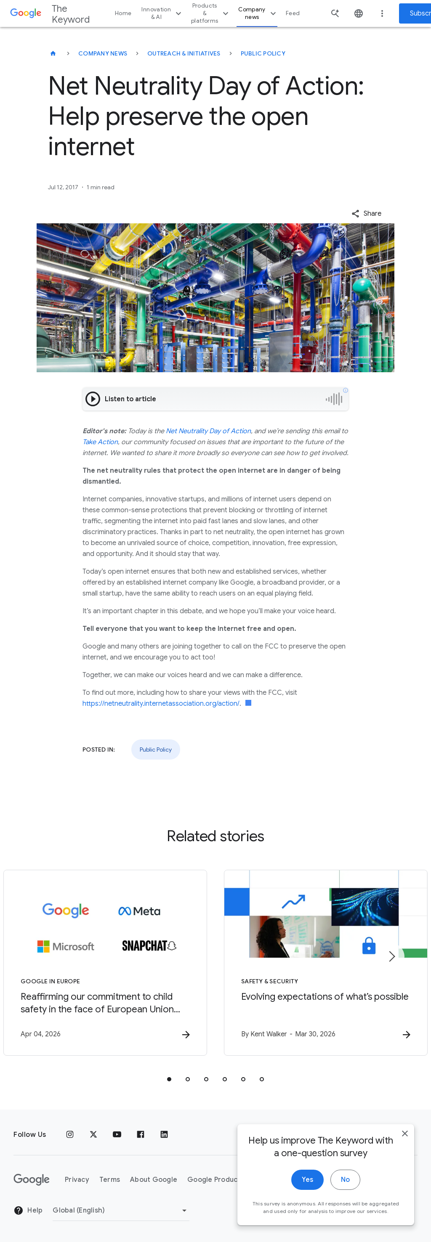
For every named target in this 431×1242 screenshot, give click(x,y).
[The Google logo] (31, 1180)
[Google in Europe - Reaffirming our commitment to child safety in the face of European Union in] (105, 962)
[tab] (169, 1079)
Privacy (77, 1180)
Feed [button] (293, 13)
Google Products (215, 1180)
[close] (405, 1134)
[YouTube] (117, 1135)
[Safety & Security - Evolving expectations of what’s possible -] (325, 962)
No (345, 1180)
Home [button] (123, 13)
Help (28, 1210)
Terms (109, 1180)
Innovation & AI (162, 13)
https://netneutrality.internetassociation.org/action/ (160, 703)
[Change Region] (121, 1210)
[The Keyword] (53, 53)
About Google (153, 1180)
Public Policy (263, 53)
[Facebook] (140, 1135)
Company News (102, 53)
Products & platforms (211, 13)
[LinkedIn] (164, 1135)
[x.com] (93, 1135)
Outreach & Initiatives (184, 53)
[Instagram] (70, 1135)
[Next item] (391, 956)
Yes (307, 1180)
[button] (366, 213)
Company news (258, 13)
